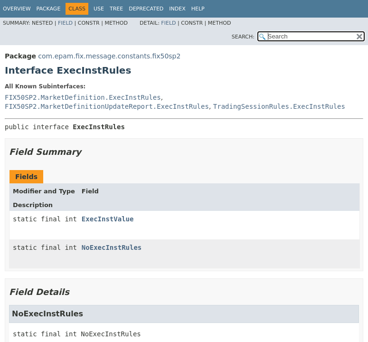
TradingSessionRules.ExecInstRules (279, 106)
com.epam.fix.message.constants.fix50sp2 (109, 56)
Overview (17, 9)
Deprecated (146, 9)
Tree (116, 9)
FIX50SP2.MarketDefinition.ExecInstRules (83, 97)
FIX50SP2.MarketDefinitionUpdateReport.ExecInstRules (107, 106)
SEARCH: (243, 37)
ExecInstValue (108, 219)
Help (198, 9)
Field (65, 23)
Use (99, 9)
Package (49, 9)
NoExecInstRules (112, 247)
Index (177, 9)
